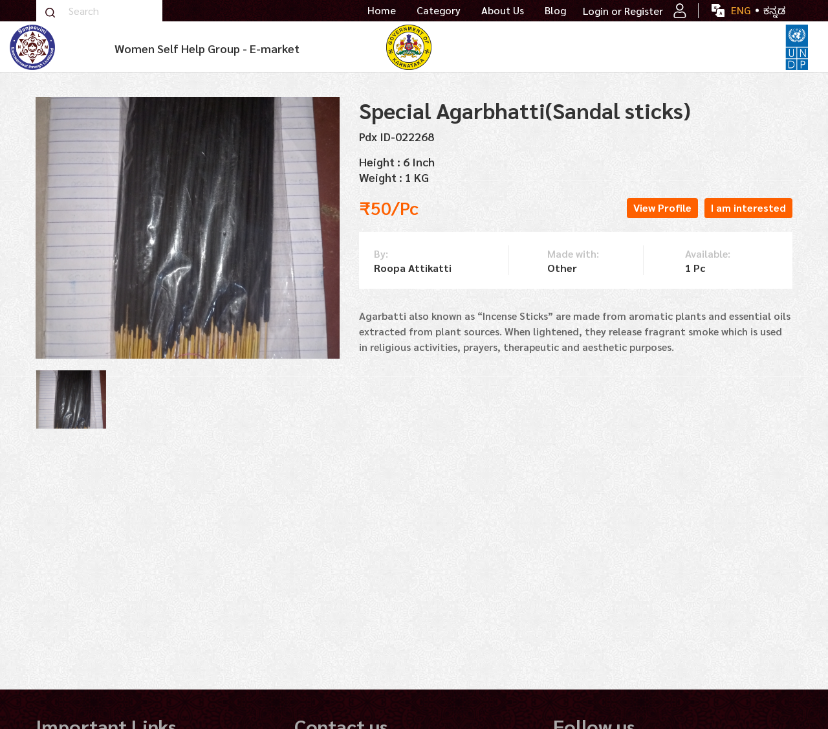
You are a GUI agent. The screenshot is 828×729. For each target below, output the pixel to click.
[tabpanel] (71, 399)
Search (49, 12)
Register (655, 10)
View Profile (662, 207)
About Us (502, 10)
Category (439, 10)
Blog (555, 10)
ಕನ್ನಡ (774, 10)
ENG (740, 10)
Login (596, 10)
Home (381, 10)
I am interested (748, 207)
